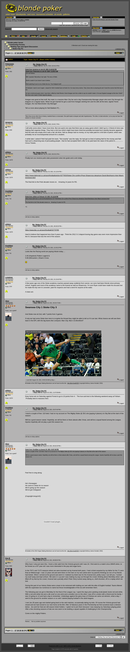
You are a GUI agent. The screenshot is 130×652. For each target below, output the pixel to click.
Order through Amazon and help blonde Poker (105, 19)
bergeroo (8, 122)
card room (31, 14)
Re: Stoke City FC (40, 64)
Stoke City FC (17, 49)
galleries (66, 14)
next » (123, 49)
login (21, 19)
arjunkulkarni (106, 31)
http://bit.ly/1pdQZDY (73, 383)
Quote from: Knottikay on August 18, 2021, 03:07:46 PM (41, 449)
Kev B (7, 558)
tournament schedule (44, 14)
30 (22, 53)
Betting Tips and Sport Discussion (24, 47)
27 (16, 53)
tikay (7, 301)
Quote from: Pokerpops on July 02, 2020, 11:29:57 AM (42, 71)
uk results (58, 14)
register (27, 19)
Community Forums (17, 45)
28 (18, 53)
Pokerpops (9, 64)
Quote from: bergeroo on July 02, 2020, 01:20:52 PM (40, 69)
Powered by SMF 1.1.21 (56, 646)
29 (20, 53)
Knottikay (9, 191)
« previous (118, 49)
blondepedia (21, 14)
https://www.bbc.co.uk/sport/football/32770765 (42, 230)
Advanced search (51, 29)
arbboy (8, 152)
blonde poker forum (15, 43)
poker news (10, 14)
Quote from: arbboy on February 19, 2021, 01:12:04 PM (41, 196)
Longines (9, 277)
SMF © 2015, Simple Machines (72, 646)
